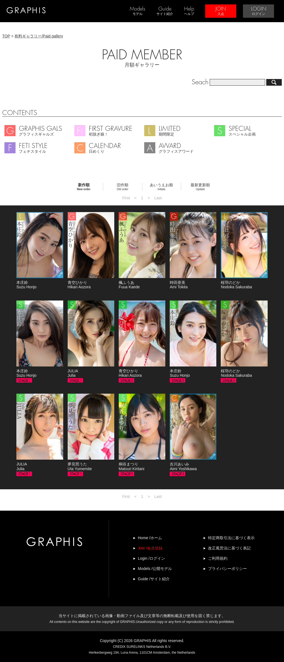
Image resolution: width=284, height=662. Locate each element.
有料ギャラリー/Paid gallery (38, 36)
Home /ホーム (150, 538)
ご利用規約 (217, 558)
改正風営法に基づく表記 (229, 548)
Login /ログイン (151, 558)
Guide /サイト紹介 (154, 579)
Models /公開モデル (155, 568)
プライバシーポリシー (227, 568)
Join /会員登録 (150, 548)
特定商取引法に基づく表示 (231, 538)
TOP (6, 36)
